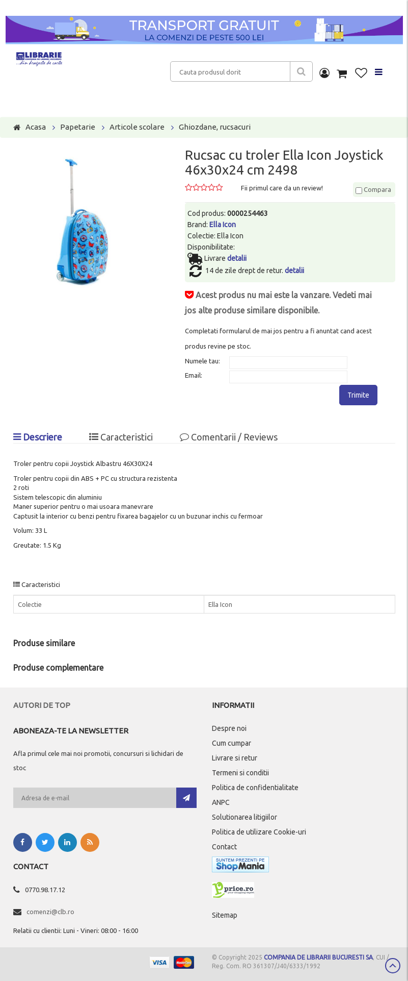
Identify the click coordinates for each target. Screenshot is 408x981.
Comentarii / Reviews (229, 437)
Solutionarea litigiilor (244, 817)
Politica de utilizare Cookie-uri (259, 832)
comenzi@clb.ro (50, 911)
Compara (373, 189)
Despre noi (229, 728)
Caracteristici (121, 437)
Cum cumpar (231, 743)
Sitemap (224, 915)
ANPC (221, 802)
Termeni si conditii (240, 773)
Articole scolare (137, 126)
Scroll (392, 965)
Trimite (358, 395)
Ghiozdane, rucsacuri (215, 126)
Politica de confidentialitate (255, 787)
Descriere (37, 437)
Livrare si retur (234, 758)
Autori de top (41, 705)
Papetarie (77, 126)
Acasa (35, 126)
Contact (224, 847)
